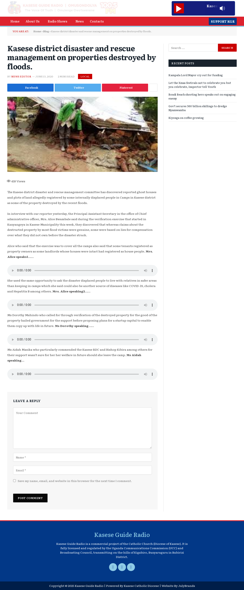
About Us (32, 21)
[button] (34, 21)
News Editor (21, 76)
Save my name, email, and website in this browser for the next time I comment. (75, 481)
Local (85, 76)
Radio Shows (57, 21)
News (79, 21)
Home (14, 21)
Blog (46, 31)
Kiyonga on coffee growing (186, 118)
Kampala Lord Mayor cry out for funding (196, 75)
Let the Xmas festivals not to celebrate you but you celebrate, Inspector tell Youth (200, 85)
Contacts (97, 21)
